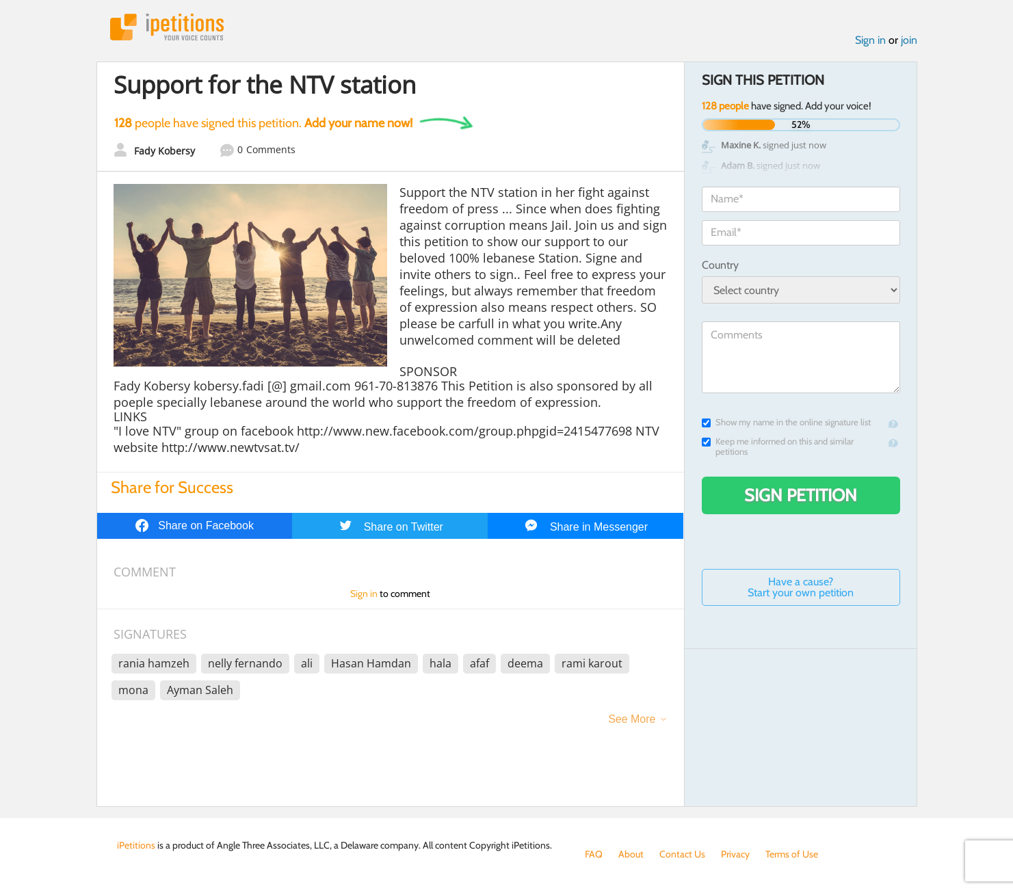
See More (631, 719)
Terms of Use (791, 854)
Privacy (735, 854)
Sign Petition (800, 495)
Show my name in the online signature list (786, 422)
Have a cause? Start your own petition (801, 587)
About (631, 854)
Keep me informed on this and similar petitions (778, 446)
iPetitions (167, 27)
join (909, 40)
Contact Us (682, 854)
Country (720, 264)
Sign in (870, 40)
